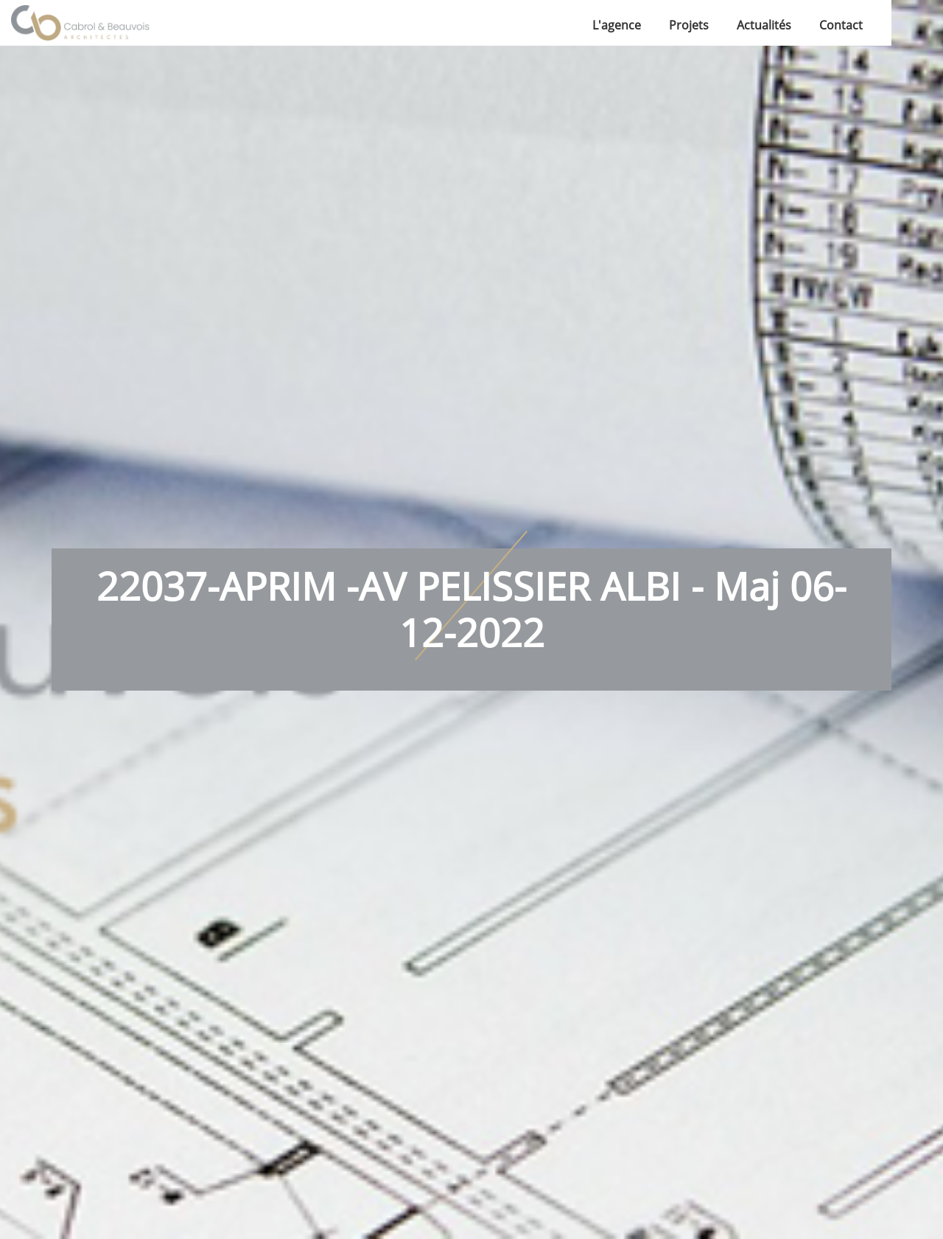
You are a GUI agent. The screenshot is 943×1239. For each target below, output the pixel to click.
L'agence (616, 25)
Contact (841, 25)
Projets (689, 25)
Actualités (764, 25)
